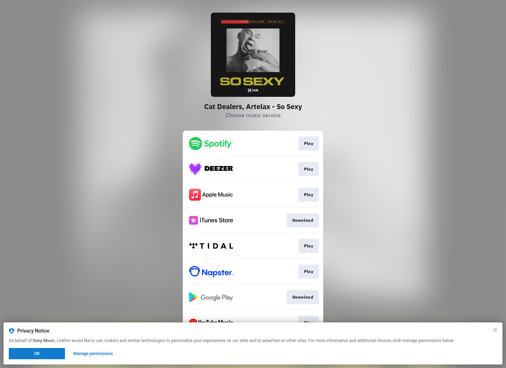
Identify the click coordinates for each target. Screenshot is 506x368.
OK (37, 353)
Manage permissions (93, 353)
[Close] (495, 329)
